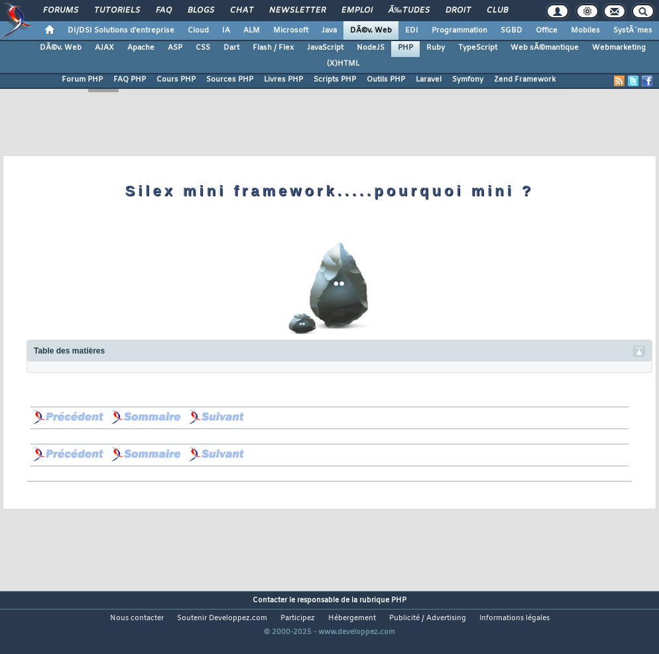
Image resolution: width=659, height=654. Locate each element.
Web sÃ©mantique (544, 47)
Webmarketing (619, 47)
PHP (405, 47)
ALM (251, 30)
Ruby (435, 47)
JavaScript (325, 47)
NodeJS (371, 47)
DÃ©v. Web (371, 30)
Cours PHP (176, 79)
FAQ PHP (129, 79)
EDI (411, 30)
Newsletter (297, 10)
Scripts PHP (335, 79)
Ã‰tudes (409, 10)
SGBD (511, 30)
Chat (242, 10)
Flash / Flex (273, 47)
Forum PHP (82, 79)
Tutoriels (117, 10)
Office (547, 30)
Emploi (357, 10)
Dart (231, 47)
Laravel (429, 79)
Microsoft (290, 30)
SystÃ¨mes (632, 30)
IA (226, 30)
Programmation (459, 30)
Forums (61, 10)
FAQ (163, 10)
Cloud (198, 30)
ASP (175, 47)
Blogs (200, 10)
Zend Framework (525, 79)
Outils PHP (386, 79)
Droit (458, 10)
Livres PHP (283, 79)
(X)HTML (343, 63)
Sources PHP (229, 79)
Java (329, 30)
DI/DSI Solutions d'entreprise (121, 30)
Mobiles (585, 30)
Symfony (467, 79)
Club (497, 10)
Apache (140, 47)
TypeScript (477, 47)
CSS (203, 47)
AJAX (104, 47)
